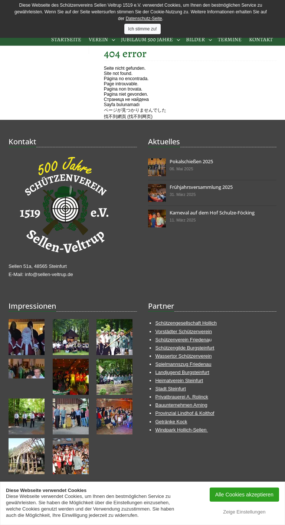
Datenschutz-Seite (144, 18)
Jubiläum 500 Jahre (147, 39)
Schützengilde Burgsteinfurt (184, 348)
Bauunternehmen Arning (181, 405)
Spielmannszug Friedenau (183, 364)
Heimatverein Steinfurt (179, 380)
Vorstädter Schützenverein (183, 331)
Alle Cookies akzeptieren (244, 495)
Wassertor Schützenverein (183, 356)
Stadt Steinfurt (170, 388)
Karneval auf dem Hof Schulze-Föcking (212, 212)
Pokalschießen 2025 (191, 161)
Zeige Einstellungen (244, 512)
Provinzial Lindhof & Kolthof (184, 413)
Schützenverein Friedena (182, 339)
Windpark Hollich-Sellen (181, 430)
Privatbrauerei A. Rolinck (181, 397)
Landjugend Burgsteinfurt (182, 372)
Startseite (66, 39)
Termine (230, 39)
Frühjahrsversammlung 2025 (201, 187)
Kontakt (261, 39)
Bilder (195, 39)
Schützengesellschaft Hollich (185, 323)
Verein (98, 39)
